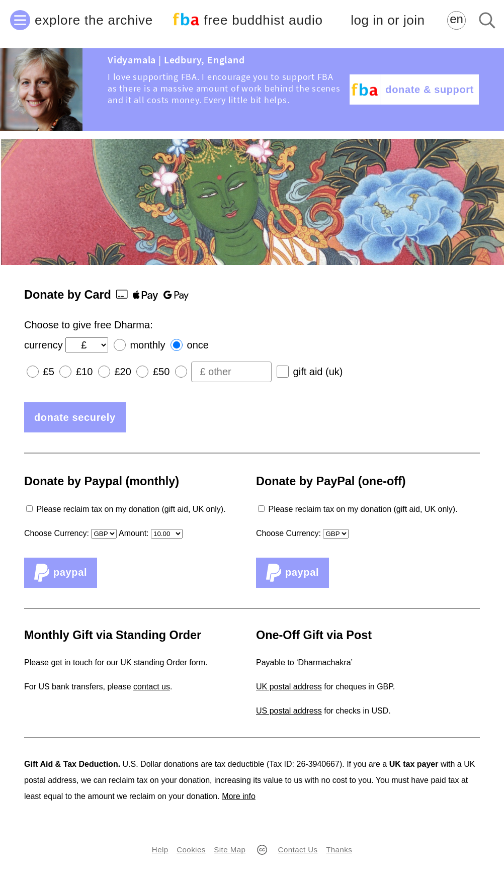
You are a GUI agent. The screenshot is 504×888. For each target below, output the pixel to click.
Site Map (229, 849)
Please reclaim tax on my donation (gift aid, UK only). (130, 509)
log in (388, 20)
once (198, 344)
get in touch (72, 662)
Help (160, 849)
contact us (151, 686)
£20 (122, 371)
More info (239, 796)
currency (43, 344)
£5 (48, 371)
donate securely (75, 417)
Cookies (191, 849)
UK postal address (289, 686)
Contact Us (298, 849)
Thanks (339, 849)
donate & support (429, 89)
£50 (161, 371)
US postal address (289, 710)
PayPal (60, 573)
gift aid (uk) (318, 371)
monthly (147, 344)
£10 (84, 371)
